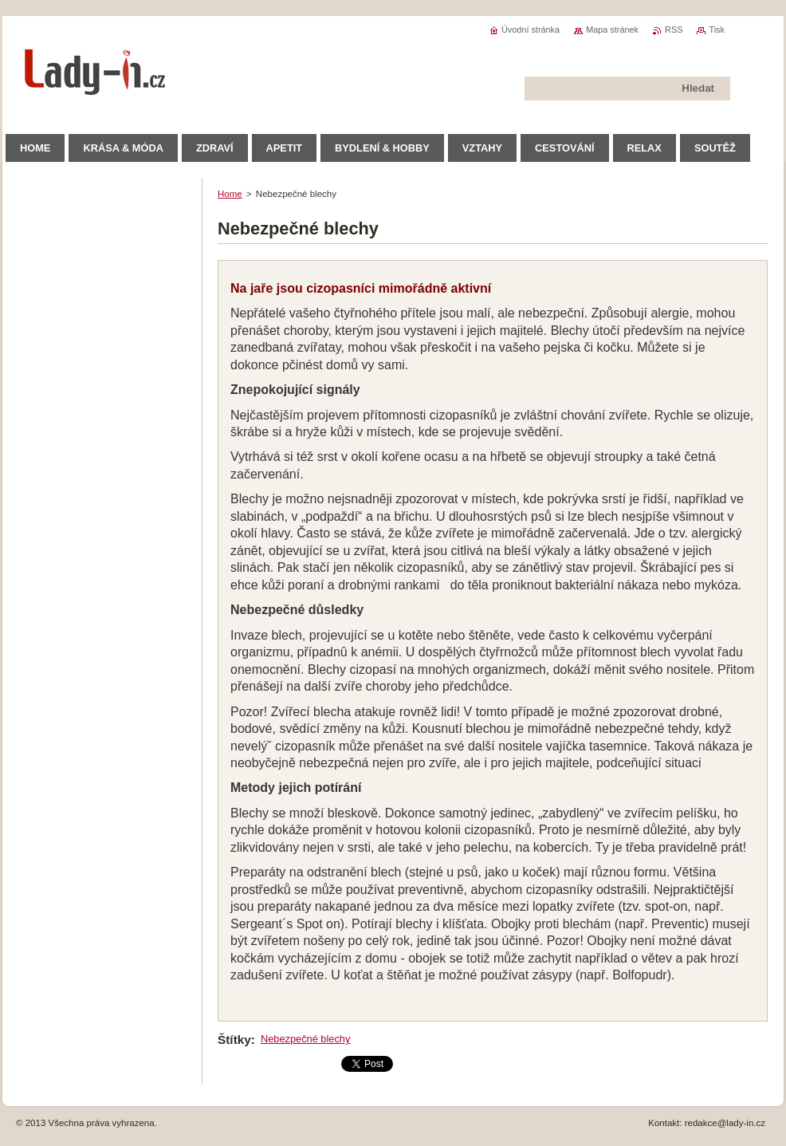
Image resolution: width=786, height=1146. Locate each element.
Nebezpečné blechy (305, 1039)
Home (230, 194)
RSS (673, 29)
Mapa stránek (612, 29)
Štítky (234, 1039)
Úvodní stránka (530, 29)
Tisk (717, 29)
